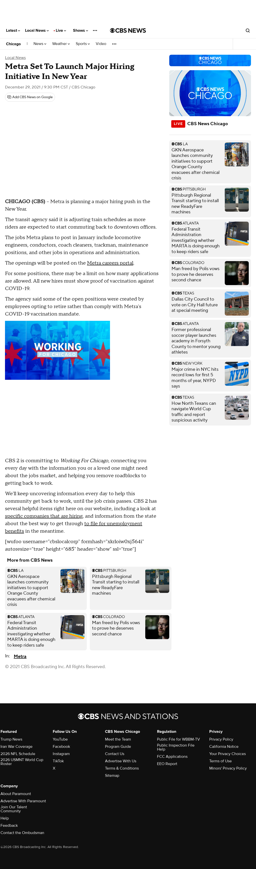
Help (4, 818)
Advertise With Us (120, 761)
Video (101, 43)
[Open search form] (248, 30)
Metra (20, 656)
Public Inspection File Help (175, 747)
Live (61, 30)
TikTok (58, 761)
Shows (80, 30)
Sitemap (112, 776)
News (40, 43)
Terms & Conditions (122, 768)
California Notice (223, 747)
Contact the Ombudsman (22, 833)
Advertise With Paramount (23, 801)
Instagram (61, 754)
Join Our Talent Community (13, 809)
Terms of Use (220, 761)
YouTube (60, 739)
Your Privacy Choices (227, 754)
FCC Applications (172, 757)
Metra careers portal (110, 263)
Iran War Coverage (16, 747)
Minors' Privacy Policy (228, 768)
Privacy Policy (221, 739)
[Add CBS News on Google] (30, 97)
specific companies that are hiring (43, 516)
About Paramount (15, 794)
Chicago (13, 43)
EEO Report (167, 764)
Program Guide (118, 747)
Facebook (61, 747)
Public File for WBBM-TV (178, 739)
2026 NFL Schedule (17, 754)
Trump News (11, 739)
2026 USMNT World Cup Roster (21, 762)
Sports (83, 43)
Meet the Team (118, 739)
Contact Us (114, 754)
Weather (61, 43)
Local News (37, 30)
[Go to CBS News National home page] (128, 30)
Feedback (9, 826)
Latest (13, 30)
